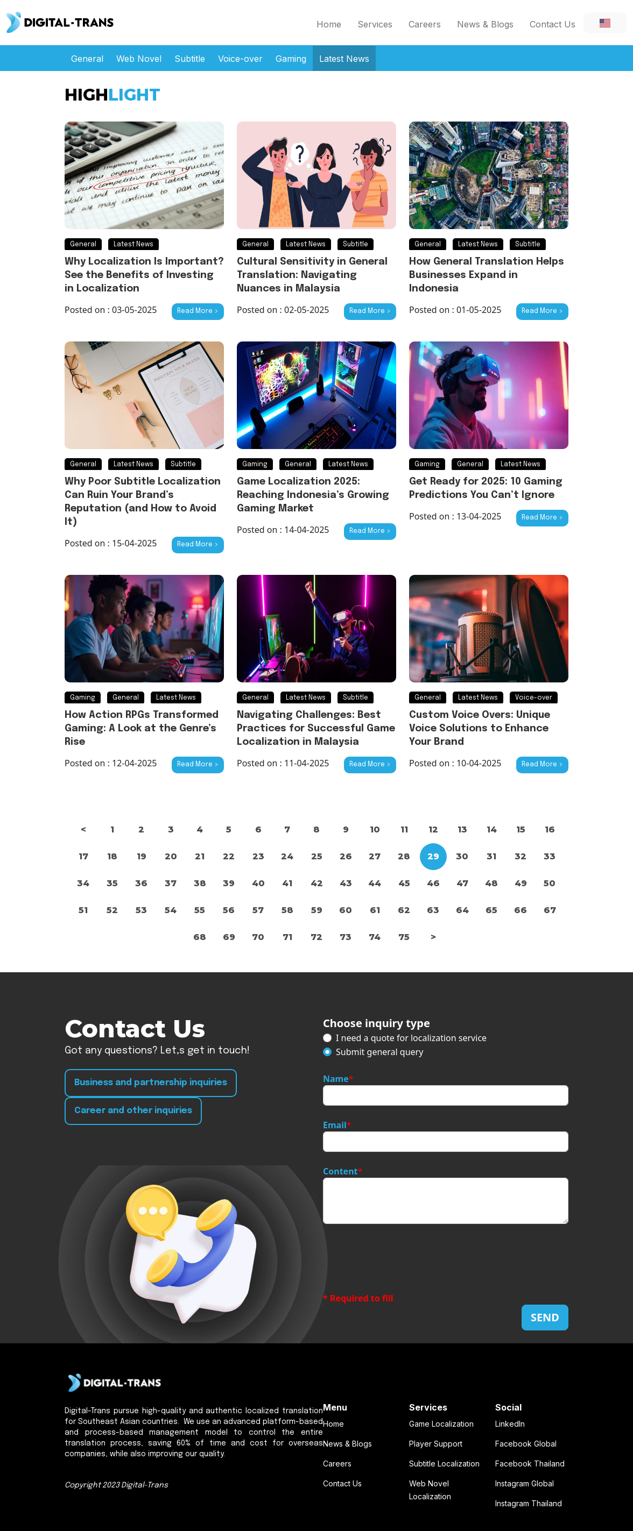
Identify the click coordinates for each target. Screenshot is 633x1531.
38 (200, 883)
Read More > (198, 311)
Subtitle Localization (444, 1463)
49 (521, 883)
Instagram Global (524, 1483)
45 (404, 883)
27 (375, 856)
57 (258, 910)
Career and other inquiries (133, 1110)
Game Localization (441, 1423)
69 (229, 937)
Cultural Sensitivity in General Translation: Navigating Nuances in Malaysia (312, 275)
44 (374, 883)
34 (83, 883)
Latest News (344, 58)
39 (229, 883)
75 (404, 937)
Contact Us (552, 24)
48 (491, 883)
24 (287, 856)
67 (550, 910)
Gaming (291, 58)
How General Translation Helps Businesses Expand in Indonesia (486, 275)
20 (171, 856)
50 (549, 883)
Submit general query (379, 1052)
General (87, 58)
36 (141, 883)
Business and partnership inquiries (150, 1082)
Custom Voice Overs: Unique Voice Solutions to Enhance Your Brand (479, 728)
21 (200, 856)
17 (83, 856)
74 (375, 937)
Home (328, 24)
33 (549, 856)
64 (462, 910)
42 (317, 883)
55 (199, 910)
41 (287, 883)
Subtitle (189, 58)
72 (316, 937)
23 (258, 856)
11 (404, 829)
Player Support (435, 1443)
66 (520, 910)
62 (404, 910)
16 (550, 829)
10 (375, 829)
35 (112, 883)
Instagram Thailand (528, 1503)
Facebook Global (526, 1443)
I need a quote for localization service (411, 1038)
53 (141, 910)
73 (345, 937)
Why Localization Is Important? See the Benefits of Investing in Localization (144, 275)
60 (345, 910)
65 (491, 910)
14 (492, 829)
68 (199, 937)
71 (287, 937)
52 (112, 910)
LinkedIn (510, 1423)
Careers (425, 24)
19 (141, 856)
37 (171, 883)
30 (462, 856)
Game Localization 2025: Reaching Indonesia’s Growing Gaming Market (313, 495)
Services (374, 24)
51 (83, 910)
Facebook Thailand (530, 1463)
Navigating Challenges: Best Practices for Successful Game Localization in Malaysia (316, 728)
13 (462, 829)
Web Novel (138, 58)
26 (346, 856)
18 (112, 856)
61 (375, 910)
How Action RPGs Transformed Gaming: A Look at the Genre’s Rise (142, 728)
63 (433, 910)
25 (316, 856)
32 (520, 856)
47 (462, 883)
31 (491, 856)
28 (404, 856)
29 (433, 856)
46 (433, 883)
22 (229, 856)
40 (258, 883)
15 (520, 829)
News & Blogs (485, 24)
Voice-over (240, 58)
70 (258, 937)
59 (316, 910)
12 (433, 829)
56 (229, 910)
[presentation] (405, 1258)
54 (171, 910)
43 (346, 883)
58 (287, 910)
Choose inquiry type (376, 1023)
